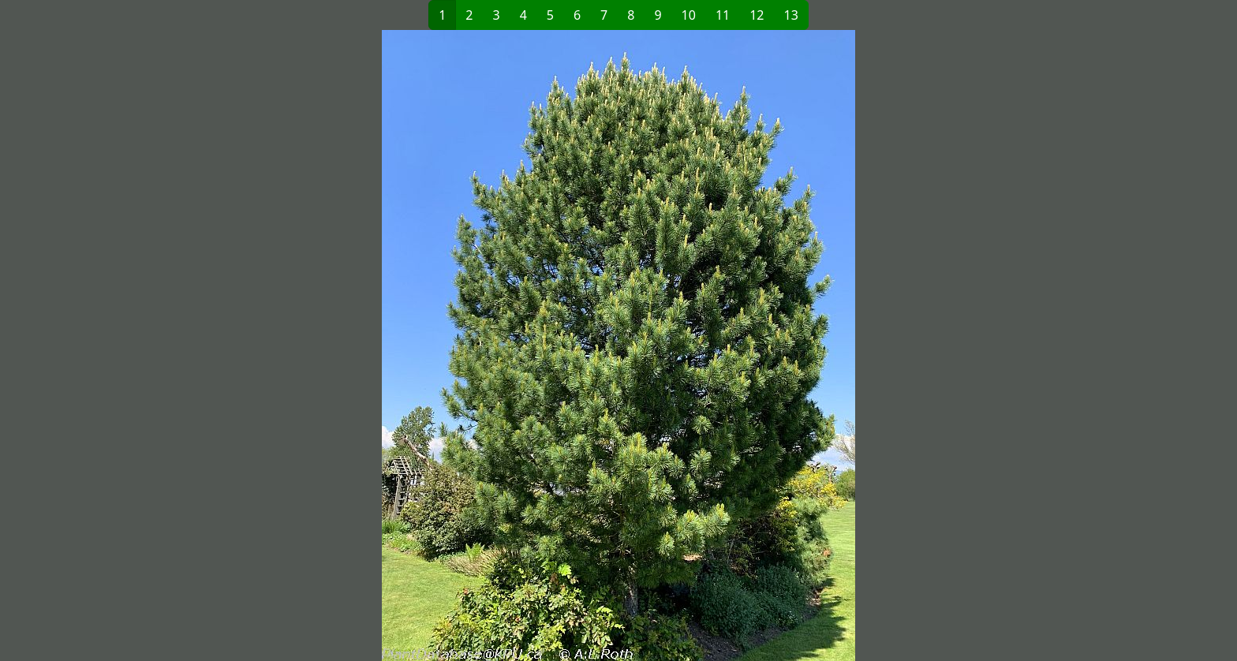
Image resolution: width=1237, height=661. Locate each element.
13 (791, 15)
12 (756, 15)
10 (689, 15)
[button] (362, 345)
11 (723, 15)
